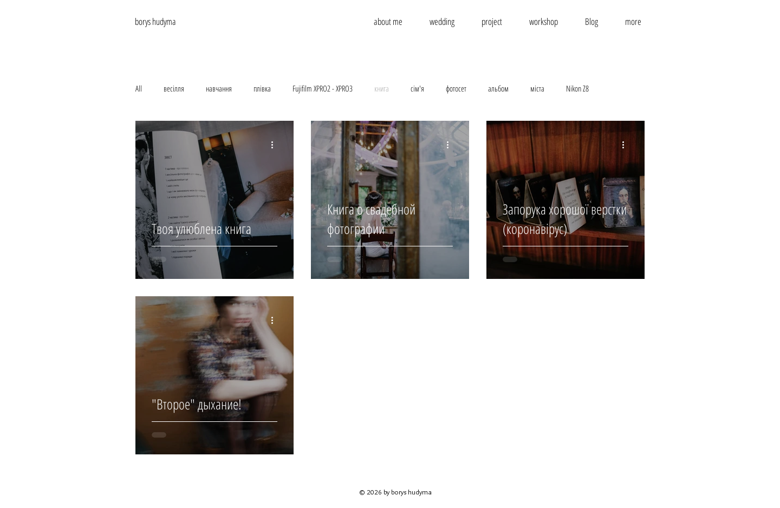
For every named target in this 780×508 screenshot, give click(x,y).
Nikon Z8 (577, 88)
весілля (174, 88)
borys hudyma (155, 21)
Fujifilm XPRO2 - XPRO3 (322, 88)
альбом (498, 88)
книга (381, 88)
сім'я (417, 88)
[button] (633, 21)
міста (537, 88)
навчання (219, 88)
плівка (262, 88)
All (138, 88)
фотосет (456, 88)
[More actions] (275, 144)
